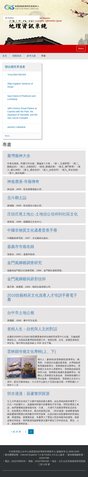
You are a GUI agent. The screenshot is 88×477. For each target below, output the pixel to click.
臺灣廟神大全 (18, 155)
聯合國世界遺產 (15, 66)
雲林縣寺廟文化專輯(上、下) (31, 351)
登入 (83, 14)
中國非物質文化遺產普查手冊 (32, 230)
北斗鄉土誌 (16, 197)
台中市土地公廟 (20, 313)
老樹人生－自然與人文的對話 (32, 329)
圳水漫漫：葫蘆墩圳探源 (28, 393)
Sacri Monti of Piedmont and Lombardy (21, 97)
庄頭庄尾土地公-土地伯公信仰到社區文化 (42, 214)
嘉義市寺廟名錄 (20, 246)
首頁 (4, 55)
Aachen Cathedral (16, 127)
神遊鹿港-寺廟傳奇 (23, 181)
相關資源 (16, 55)
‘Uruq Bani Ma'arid (16, 74)
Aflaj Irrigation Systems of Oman (20, 85)
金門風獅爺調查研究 (24, 263)
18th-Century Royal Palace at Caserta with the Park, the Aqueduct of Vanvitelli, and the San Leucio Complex (22, 113)
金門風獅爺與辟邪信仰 (26, 279)
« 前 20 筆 (16, 431)
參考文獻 (31, 55)
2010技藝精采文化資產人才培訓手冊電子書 (42, 297)
